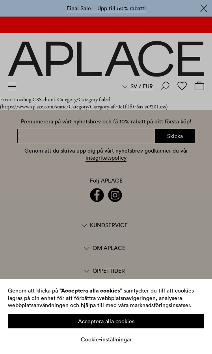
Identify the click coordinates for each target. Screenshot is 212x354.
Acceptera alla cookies (106, 321)
